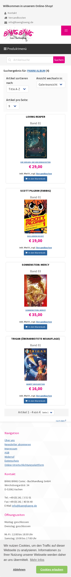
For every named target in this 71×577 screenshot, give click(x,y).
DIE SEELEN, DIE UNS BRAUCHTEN (35, 162)
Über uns (10, 440)
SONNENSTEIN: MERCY (35, 264)
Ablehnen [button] (19, 569)
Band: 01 (35, 123)
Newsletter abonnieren (18, 444)
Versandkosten (15, 17)
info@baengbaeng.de (18, 22)
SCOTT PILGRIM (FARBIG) (35, 190)
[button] (66, 30)
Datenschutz (12, 460)
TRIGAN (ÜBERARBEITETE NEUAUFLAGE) (35, 338)
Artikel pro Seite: (17, 100)
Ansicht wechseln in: (49, 78)
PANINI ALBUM (36, 70)
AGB (7, 452)
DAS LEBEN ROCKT (35, 236)
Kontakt (10, 13)
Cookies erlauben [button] (51, 569)
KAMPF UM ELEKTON (35, 384)
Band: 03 (35, 271)
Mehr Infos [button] (37, 559)
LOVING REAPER (35, 116)
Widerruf (9, 456)
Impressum (11, 448)
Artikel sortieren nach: (17, 80)
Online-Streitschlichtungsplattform (24, 465)
